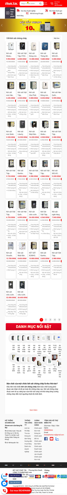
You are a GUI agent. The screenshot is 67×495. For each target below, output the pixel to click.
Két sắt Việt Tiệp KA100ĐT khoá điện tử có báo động (10, 172)
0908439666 (48, 430)
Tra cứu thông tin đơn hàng (28, 435)
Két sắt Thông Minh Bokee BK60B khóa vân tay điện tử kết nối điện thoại (45, 55)
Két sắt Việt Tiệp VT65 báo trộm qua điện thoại (22, 55)
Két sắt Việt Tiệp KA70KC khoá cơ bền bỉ (56, 133)
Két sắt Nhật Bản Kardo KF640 (21, 254)
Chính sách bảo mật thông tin (38, 430)
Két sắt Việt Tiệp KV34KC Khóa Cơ (22, 94)
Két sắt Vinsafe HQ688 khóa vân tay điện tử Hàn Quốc (10, 254)
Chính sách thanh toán (38, 448)
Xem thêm (33, 410)
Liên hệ (27, 428)
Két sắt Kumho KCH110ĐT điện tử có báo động (22, 172)
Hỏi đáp (27, 431)
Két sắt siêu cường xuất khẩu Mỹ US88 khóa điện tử (22, 293)
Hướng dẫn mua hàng (28, 442)
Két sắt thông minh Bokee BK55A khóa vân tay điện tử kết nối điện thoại (45, 94)
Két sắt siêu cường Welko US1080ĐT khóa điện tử (10, 293)
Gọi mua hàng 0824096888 (56, 3)
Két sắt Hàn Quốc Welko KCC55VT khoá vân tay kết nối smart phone (22, 213)
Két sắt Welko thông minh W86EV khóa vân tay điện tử (10, 55)
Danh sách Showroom (41, 3)
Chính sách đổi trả (38, 437)
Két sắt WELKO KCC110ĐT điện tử (56, 55)
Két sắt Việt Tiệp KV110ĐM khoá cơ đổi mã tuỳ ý (45, 172)
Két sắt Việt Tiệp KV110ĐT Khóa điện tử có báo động (33, 172)
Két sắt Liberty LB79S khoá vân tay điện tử (22, 133)
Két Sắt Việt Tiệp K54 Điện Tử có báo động (44, 213)
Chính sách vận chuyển (38, 453)
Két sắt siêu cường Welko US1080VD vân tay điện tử (33, 213)
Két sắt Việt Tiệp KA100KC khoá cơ (56, 254)
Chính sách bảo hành (38, 442)
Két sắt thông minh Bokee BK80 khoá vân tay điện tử (33, 55)
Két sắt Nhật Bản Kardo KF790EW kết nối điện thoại (33, 133)
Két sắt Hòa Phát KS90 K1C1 (33, 94)
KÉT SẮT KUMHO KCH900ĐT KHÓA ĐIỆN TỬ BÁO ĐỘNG (33, 254)
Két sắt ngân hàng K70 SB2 (56, 213)
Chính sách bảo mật (38, 458)
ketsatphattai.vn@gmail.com (54, 435)
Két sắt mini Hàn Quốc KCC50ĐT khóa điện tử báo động (10, 94)
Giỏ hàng (29, 3)
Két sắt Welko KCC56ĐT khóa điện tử (44, 133)
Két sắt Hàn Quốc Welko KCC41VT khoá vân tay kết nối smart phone (56, 94)
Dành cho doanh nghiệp (28, 449)
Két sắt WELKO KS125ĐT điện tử (55, 172)
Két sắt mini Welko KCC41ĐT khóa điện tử (10, 133)
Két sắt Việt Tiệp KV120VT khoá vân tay (10, 213)
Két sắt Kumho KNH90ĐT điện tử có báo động (44, 254)
